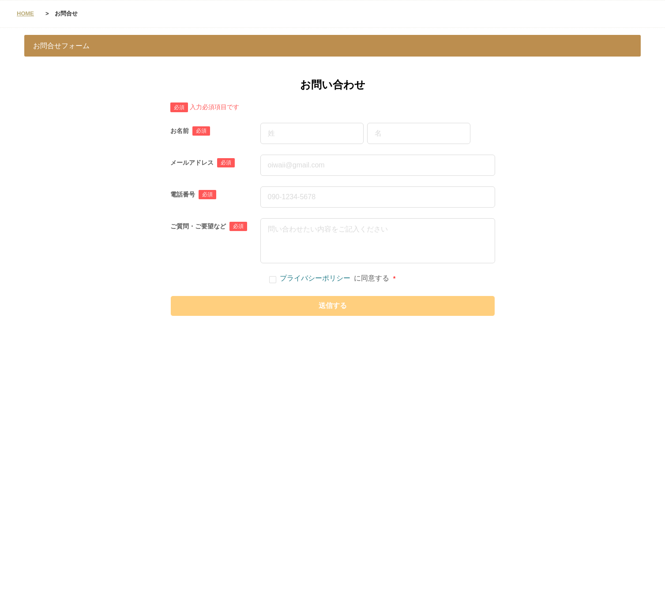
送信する (333, 305)
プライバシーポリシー (315, 278)
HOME (25, 13)
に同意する (332, 278)
